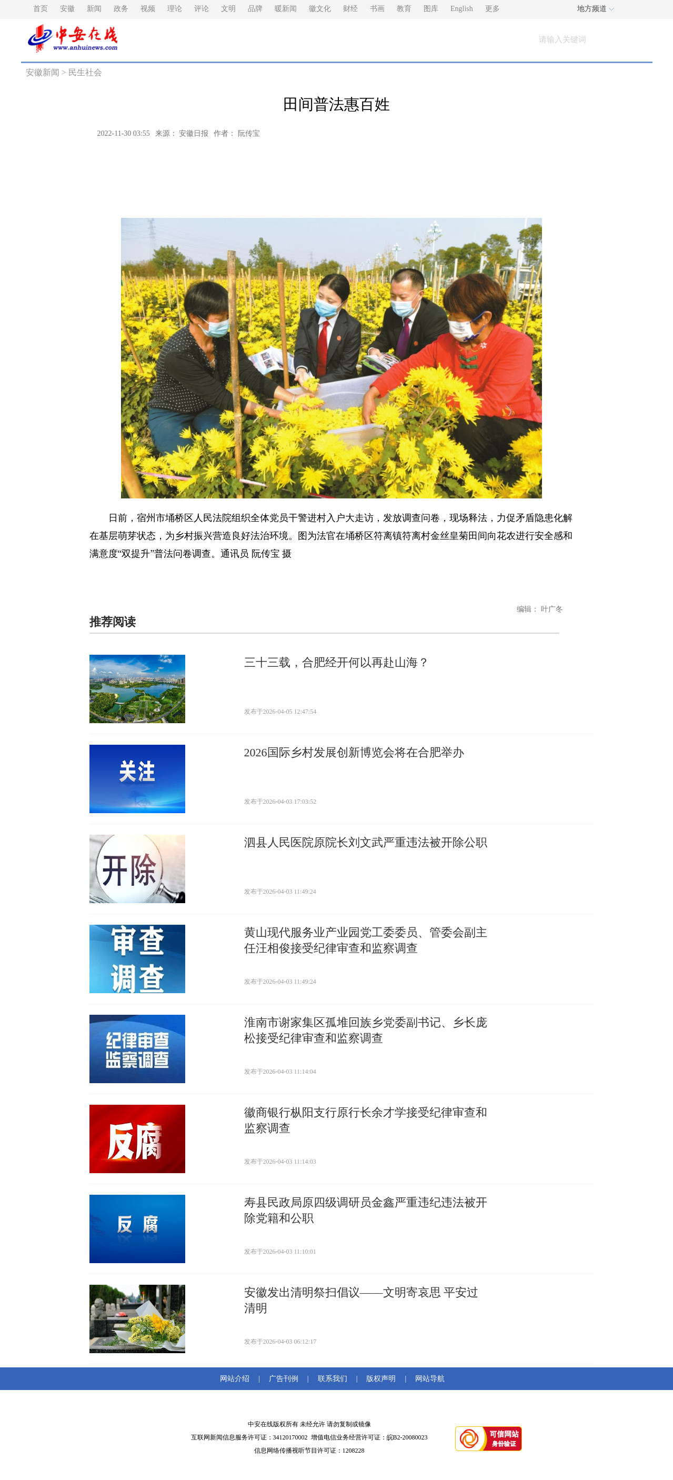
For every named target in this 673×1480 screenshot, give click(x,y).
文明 (228, 9)
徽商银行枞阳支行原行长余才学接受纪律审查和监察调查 (365, 1120)
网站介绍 (236, 1379)
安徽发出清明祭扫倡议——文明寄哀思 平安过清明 (361, 1300)
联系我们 (332, 1379)
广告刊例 (283, 1379)
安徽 (67, 9)
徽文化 (320, 9)
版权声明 (381, 1379)
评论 (201, 9)
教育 (404, 9)
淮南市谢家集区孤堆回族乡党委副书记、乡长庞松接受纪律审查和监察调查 (365, 1030)
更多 (492, 9)
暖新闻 (286, 9)
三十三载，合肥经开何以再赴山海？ (336, 662)
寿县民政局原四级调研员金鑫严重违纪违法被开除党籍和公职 (365, 1210)
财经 (350, 9)
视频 (147, 9)
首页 (40, 9)
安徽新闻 (42, 72)
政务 (121, 9)
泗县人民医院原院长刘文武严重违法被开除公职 (365, 842)
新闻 (94, 9)
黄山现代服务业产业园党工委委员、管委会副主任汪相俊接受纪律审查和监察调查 (365, 940)
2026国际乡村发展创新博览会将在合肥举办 (354, 752)
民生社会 (85, 72)
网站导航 (428, 1379)
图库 (431, 9)
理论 (174, 9)
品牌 (255, 9)
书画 (377, 9)
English (461, 9)
